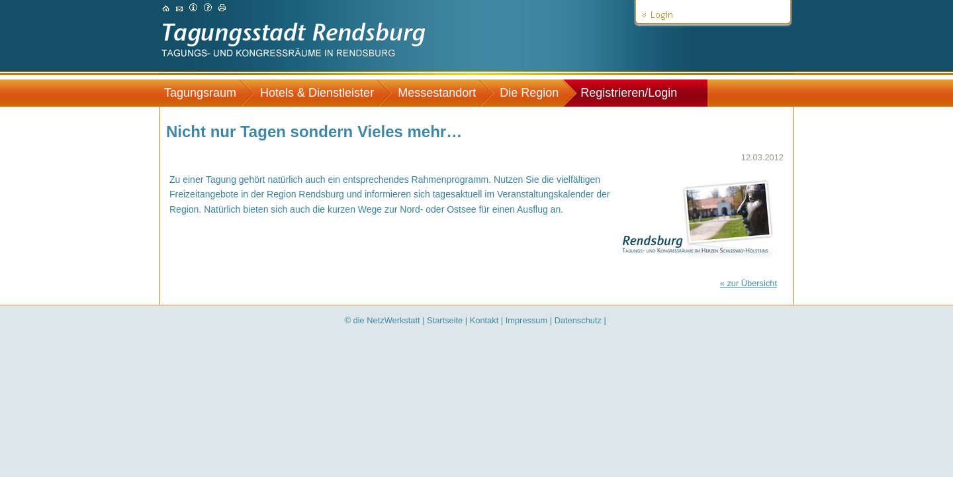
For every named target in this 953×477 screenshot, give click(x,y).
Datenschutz (578, 320)
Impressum (526, 320)
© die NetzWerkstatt (382, 320)
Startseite (445, 320)
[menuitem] (207, 93)
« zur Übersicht (748, 283)
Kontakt (484, 320)
